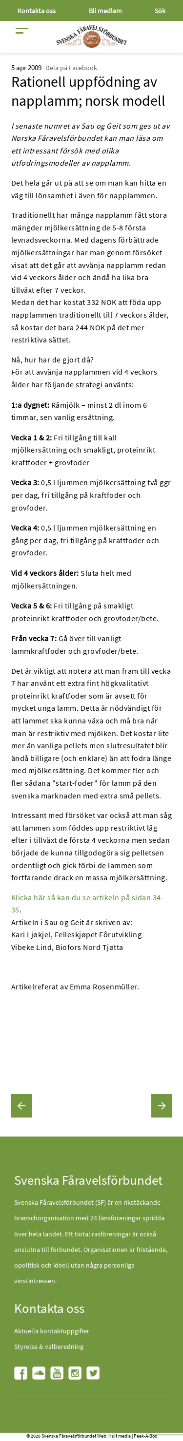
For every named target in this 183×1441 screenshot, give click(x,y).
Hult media (119, 1436)
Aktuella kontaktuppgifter (51, 1331)
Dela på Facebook (71, 67)
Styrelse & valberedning (48, 1346)
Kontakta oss (37, 10)
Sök (160, 10)
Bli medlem (105, 10)
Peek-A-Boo (145, 1436)
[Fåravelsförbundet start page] (92, 36)
